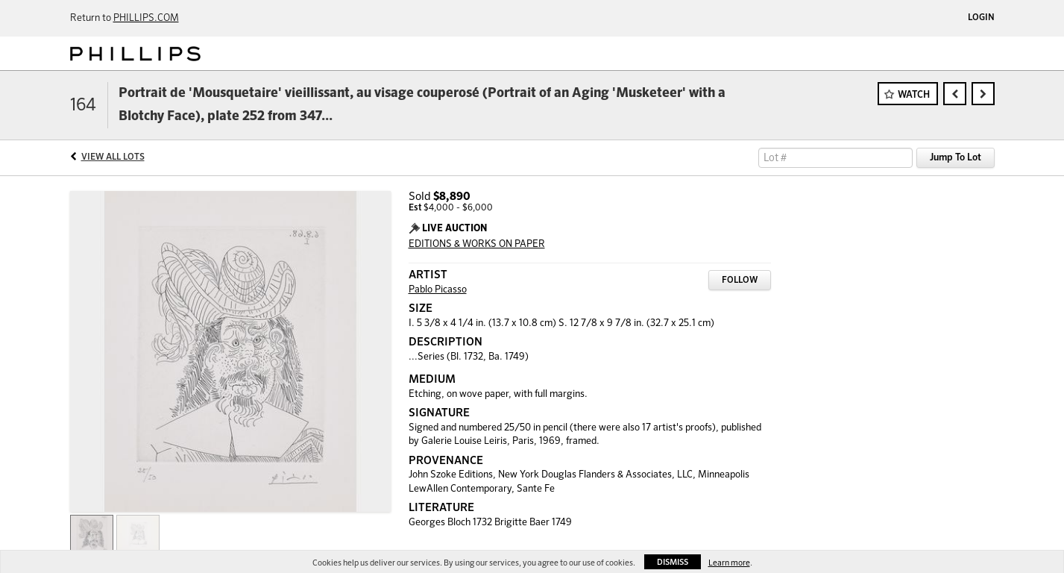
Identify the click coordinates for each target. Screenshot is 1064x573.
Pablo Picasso (438, 290)
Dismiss (672, 562)
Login (981, 17)
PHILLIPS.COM (146, 18)
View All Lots (113, 157)
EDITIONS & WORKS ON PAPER (477, 244)
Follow (740, 280)
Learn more (729, 563)
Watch (914, 95)
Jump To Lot (955, 158)
